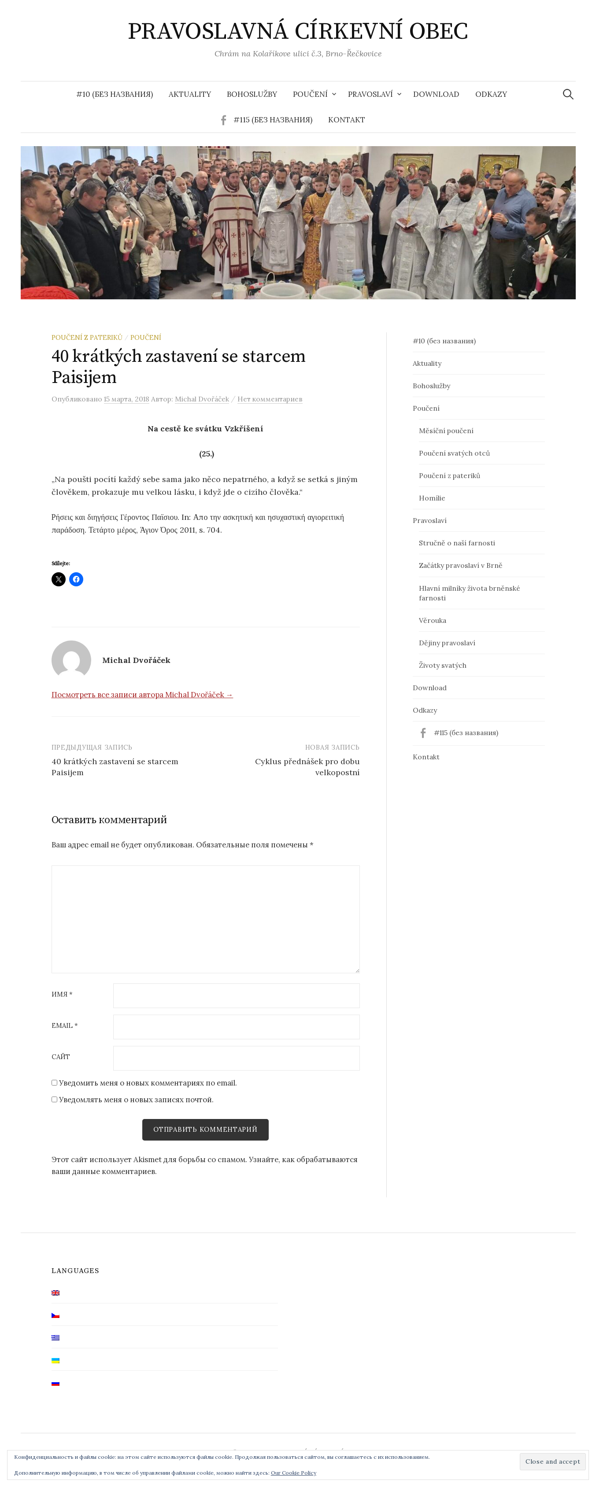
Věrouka (432, 620)
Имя (62, 994)
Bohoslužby (252, 94)
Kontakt (346, 120)
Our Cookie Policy (293, 1472)
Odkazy (491, 94)
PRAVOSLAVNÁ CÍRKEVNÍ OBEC (298, 32)
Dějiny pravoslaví (447, 642)
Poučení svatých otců (454, 453)
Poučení (310, 94)
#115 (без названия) (272, 120)
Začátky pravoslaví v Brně (461, 565)
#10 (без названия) (114, 94)
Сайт (61, 1057)
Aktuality (190, 94)
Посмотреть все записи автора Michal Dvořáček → (142, 694)
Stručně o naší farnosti (457, 542)
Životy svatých (442, 665)
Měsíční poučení (446, 430)
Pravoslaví (370, 94)
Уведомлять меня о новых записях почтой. (136, 1099)
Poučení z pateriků (87, 337)
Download (436, 94)
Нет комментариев (270, 398)
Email (65, 1026)
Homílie (432, 497)
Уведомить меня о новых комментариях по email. (148, 1083)
